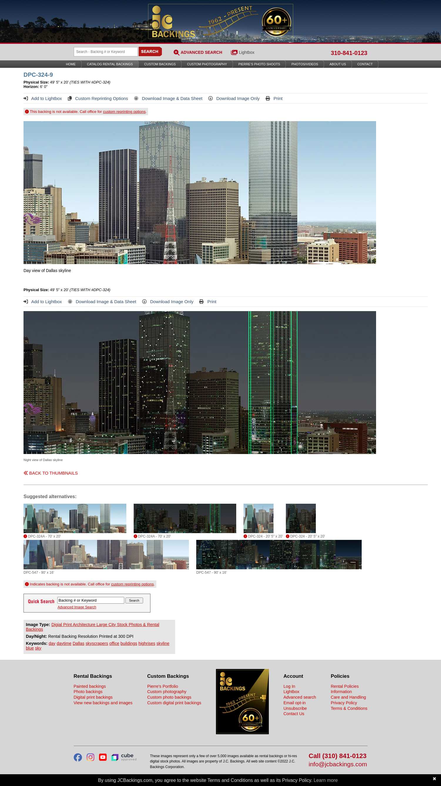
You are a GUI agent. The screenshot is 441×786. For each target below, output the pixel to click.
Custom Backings (160, 64)
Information (341, 691)
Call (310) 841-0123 (338, 756)
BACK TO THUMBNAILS (51, 472)
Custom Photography (207, 64)
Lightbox (246, 52)
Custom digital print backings (174, 702)
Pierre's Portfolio (162, 686)
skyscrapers (96, 643)
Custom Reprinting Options (98, 98)
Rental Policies (345, 686)
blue (30, 648)
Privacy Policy (344, 702)
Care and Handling (348, 697)
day (52, 643)
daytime (64, 643)
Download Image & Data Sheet (168, 98)
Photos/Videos (304, 64)
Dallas (78, 643)
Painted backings (90, 686)
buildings (128, 643)
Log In (289, 686)
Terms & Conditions (349, 708)
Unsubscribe (295, 708)
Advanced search (300, 697)
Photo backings (88, 691)
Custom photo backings (169, 697)
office (114, 643)
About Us (338, 64)
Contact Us (294, 713)
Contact (365, 64)
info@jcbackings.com (338, 764)
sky (38, 648)
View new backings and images (103, 702)
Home (71, 64)
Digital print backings (93, 697)
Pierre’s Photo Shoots (259, 64)
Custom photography (167, 691)
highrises (146, 643)
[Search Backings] (106, 51)
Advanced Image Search (77, 607)
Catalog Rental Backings (110, 64)
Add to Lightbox (43, 98)
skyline (163, 643)
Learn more (326, 780)
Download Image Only (234, 98)
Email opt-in (295, 702)
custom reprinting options (124, 111)
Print (274, 98)
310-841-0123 (349, 53)
